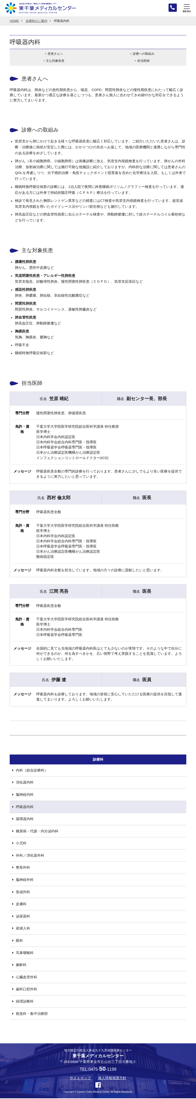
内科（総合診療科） (32, 771)
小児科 (21, 844)
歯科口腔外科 (26, 990)
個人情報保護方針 (112, 1078)
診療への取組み (143, 54)
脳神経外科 (25, 880)
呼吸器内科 (25, 807)
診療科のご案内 (36, 21)
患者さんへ (55, 54)
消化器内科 (25, 783)
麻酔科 (21, 965)
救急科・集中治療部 (32, 1014)
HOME (14, 21)
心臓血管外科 (26, 978)
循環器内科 (25, 819)
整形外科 (23, 868)
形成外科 (23, 892)
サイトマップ (80, 1078)
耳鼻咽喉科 (25, 953)
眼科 (19, 941)
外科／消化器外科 (30, 856)
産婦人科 (23, 929)
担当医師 (143, 61)
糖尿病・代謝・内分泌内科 (37, 832)
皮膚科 (21, 905)
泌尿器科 (23, 917)
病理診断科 (25, 1002)
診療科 (98, 760)
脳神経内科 (25, 795)
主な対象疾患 (55, 61)
